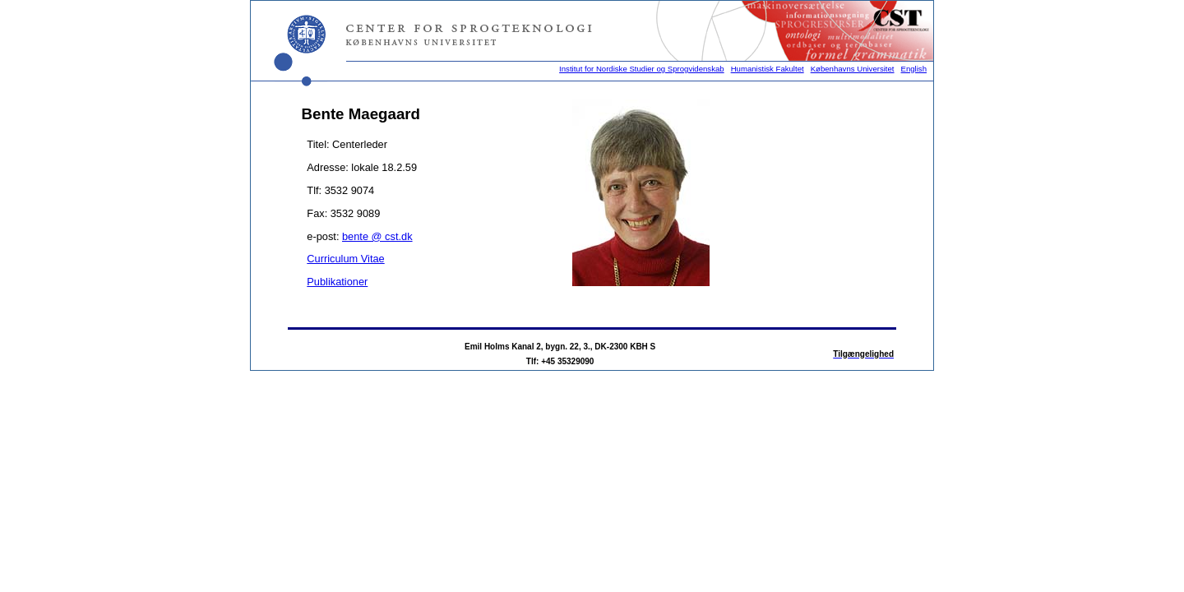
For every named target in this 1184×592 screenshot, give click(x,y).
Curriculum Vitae (345, 258)
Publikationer (337, 281)
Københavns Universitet (853, 68)
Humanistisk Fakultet (767, 68)
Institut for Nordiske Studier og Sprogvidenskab (641, 68)
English (914, 68)
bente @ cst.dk (377, 236)
